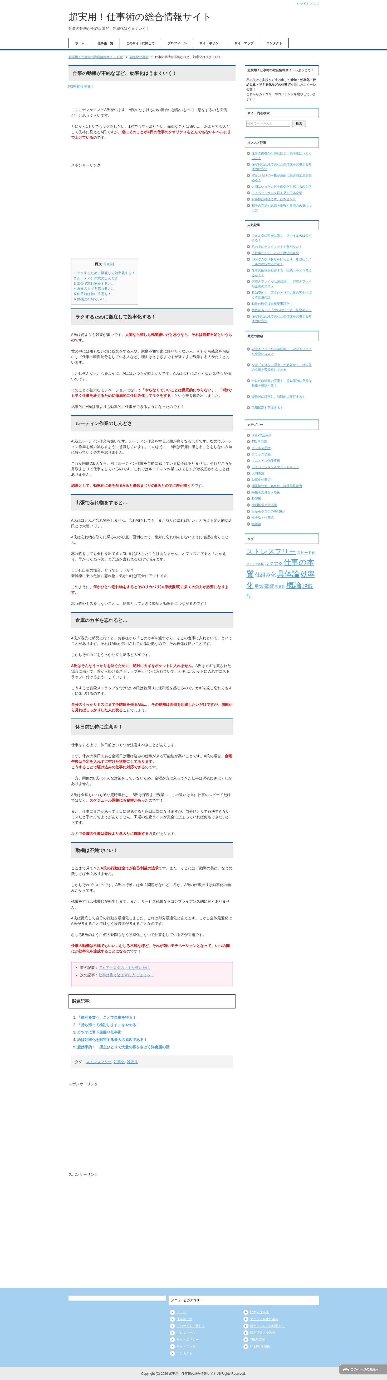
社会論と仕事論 (263, 518)
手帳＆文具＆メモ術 (266, 492)
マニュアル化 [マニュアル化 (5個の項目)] (255, 563)
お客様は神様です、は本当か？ (274, 199)
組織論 (256, 524)
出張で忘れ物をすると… (94, 283)
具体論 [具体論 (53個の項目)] (288, 573)
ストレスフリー (99, 1062)
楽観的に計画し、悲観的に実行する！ (278, 396)
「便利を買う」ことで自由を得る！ (106, 1017)
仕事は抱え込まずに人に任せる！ (126, 975)
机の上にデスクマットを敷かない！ (277, 247)
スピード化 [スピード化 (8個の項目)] (306, 552)
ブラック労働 (261, 454)
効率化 (119, 1062)
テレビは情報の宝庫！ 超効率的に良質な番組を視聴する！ (282, 383)
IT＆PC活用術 (261, 435)
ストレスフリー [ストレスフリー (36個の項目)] (271, 551)
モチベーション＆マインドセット (275, 467)
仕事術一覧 (105, 43)
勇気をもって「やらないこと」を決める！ (282, 310)
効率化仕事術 (80, 86)
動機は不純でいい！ (91, 299)
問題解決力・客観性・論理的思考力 (277, 486)
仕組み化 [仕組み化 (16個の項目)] (265, 575)
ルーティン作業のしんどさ (96, 278)
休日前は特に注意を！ (92, 294)
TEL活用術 (259, 442)
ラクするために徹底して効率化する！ (104, 273)
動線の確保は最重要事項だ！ (272, 304)
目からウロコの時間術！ (269, 511)
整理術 (256, 499)
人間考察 (258, 473)
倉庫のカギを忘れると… (94, 289)
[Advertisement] (115, 211)
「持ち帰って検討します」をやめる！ (108, 1025)
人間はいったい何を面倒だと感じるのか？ (282, 186)
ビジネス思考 (261, 448)
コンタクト (274, 43)
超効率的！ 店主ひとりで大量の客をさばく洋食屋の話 (123, 1047)
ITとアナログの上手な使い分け (124, 967)
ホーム (80, 43)
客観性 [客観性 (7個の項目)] (280, 587)
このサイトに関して (140, 43)
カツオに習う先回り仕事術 (99, 1032)
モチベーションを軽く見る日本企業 (277, 193)
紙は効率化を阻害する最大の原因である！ (112, 1040)
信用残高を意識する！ (267, 408)
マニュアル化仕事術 (266, 461)
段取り (132, 1062)
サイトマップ (243, 43)
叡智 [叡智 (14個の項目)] (269, 586)
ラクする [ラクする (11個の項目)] (274, 563)
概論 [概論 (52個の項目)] (294, 585)
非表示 (108, 264)
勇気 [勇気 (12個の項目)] (258, 586)
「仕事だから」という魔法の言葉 (275, 253)
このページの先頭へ (364, 1369)
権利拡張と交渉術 (264, 505)
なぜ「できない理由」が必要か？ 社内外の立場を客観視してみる (282, 367)
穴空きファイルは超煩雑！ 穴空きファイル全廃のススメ (282, 351)
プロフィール (177, 43)
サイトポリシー (210, 43)
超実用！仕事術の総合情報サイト (140, 16)
